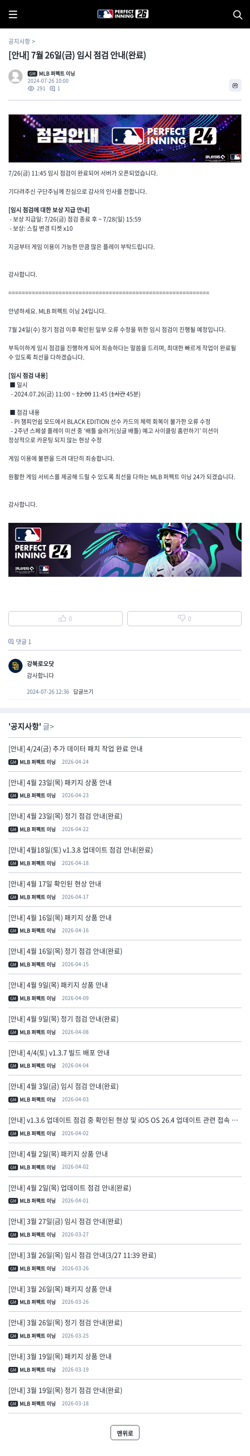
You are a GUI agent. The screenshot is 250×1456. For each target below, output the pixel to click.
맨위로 (125, 1433)
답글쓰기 (83, 691)
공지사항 (19, 41)
